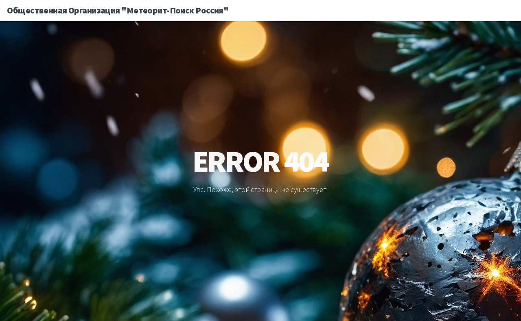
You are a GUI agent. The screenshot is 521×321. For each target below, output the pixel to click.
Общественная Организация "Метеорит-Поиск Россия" (117, 10)
